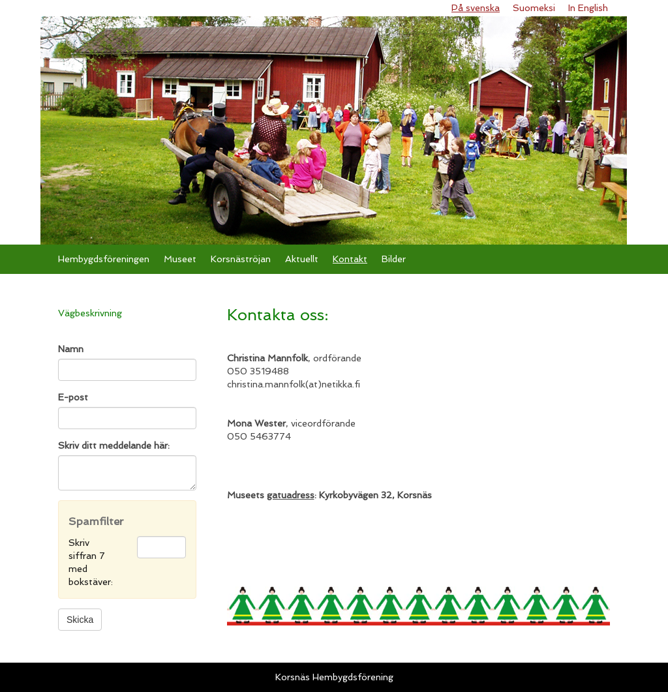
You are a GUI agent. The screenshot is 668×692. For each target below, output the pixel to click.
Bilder (394, 259)
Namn (71, 349)
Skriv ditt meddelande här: (114, 445)
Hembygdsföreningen (103, 259)
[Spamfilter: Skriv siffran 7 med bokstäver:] (161, 547)
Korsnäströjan (241, 259)
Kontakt (350, 259)
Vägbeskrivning (90, 313)
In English (588, 8)
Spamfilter (95, 521)
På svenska (475, 8)
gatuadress (290, 495)
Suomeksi (534, 8)
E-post (73, 397)
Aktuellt (301, 259)
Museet (180, 259)
